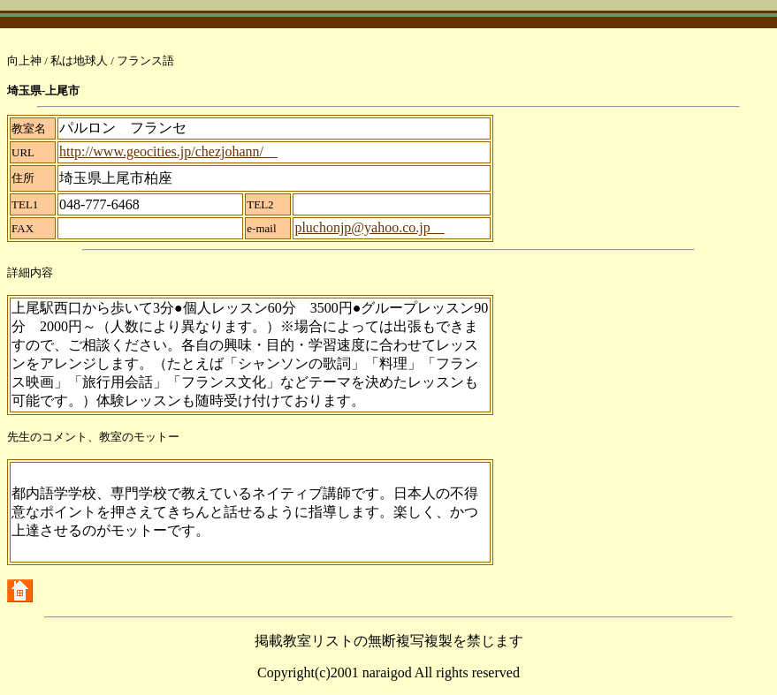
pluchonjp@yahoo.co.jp (369, 227)
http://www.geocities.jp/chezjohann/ (168, 151)
